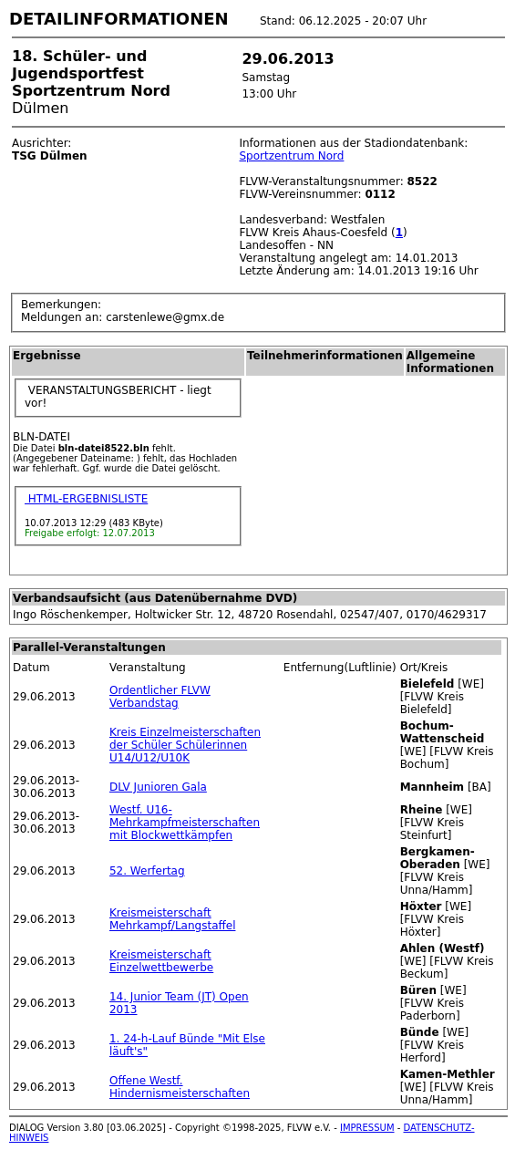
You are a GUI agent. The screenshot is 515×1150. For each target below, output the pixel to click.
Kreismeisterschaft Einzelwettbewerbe (161, 961)
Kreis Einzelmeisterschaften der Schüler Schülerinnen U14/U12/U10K (185, 745)
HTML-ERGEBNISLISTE (86, 498)
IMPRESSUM (367, 1128)
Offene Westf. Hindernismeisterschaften (179, 1087)
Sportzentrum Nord (291, 156)
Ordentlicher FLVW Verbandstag (160, 697)
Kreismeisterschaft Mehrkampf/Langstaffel (172, 919)
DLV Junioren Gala (158, 787)
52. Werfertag (147, 871)
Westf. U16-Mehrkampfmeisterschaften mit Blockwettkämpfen (184, 822)
